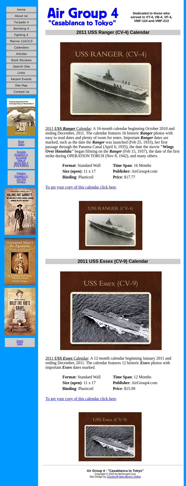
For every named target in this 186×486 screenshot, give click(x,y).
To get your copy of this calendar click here (80, 187)
